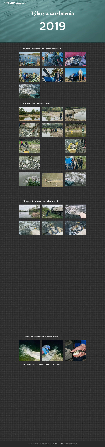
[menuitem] (78, 3)
